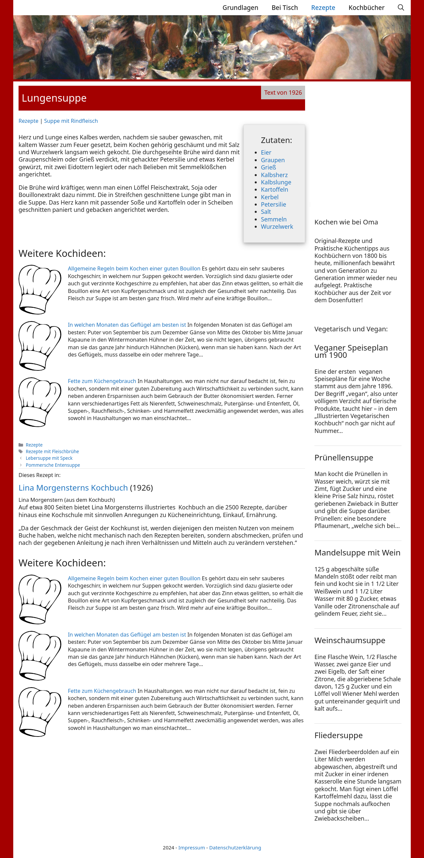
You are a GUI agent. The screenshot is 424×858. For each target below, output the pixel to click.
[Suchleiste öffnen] (401, 7)
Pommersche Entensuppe (53, 465)
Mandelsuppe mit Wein (357, 552)
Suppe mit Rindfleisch (71, 120)
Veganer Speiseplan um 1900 (351, 351)
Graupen (273, 160)
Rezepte (323, 7)
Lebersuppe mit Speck (49, 458)
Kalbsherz (274, 175)
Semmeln (274, 219)
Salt (266, 211)
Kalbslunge (276, 182)
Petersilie (273, 204)
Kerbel (270, 197)
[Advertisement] (355, 143)
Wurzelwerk (277, 226)
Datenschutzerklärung (235, 847)
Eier (266, 152)
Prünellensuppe (343, 457)
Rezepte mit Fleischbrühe (52, 451)
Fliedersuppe (338, 735)
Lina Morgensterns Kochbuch (73, 487)
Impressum (192, 847)
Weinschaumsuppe (349, 640)
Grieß (268, 167)
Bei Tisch (285, 7)
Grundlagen (240, 7)
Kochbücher (366, 7)
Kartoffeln (274, 189)
